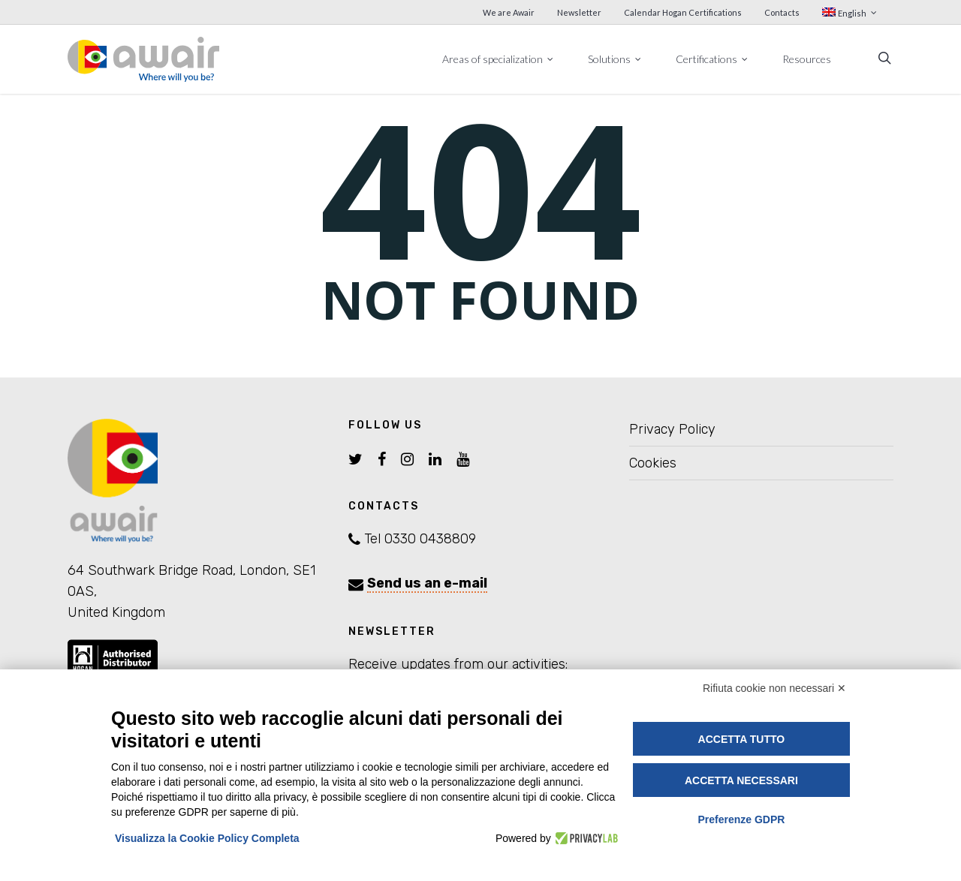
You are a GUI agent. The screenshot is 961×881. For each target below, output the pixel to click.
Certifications (712, 58)
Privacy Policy (672, 429)
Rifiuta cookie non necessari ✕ (774, 688)
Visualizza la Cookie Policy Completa (207, 838)
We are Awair (509, 12)
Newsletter (579, 12)
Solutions (615, 58)
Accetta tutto (741, 739)
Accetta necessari (741, 780)
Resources (806, 59)
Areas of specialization (498, 58)
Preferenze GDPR (741, 819)
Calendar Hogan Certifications (683, 12)
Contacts (782, 12)
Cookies (652, 463)
